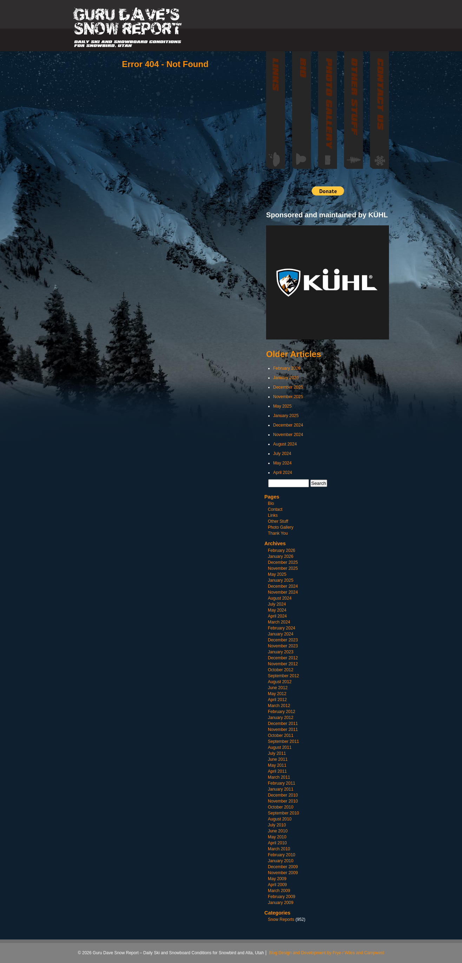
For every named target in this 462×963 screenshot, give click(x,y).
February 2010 (281, 854)
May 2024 (282, 463)
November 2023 (283, 646)
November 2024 (288, 434)
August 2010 (279, 819)
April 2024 (282, 472)
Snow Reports (281, 919)
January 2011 (280, 789)
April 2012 (277, 699)
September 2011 (283, 741)
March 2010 (279, 848)
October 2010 (280, 807)
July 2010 (277, 825)
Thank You (278, 533)
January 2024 (280, 634)
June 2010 (278, 831)
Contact (275, 509)
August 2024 (285, 444)
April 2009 (277, 884)
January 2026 (286, 377)
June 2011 (278, 759)
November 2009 (283, 872)
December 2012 (283, 657)
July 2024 (282, 453)
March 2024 (279, 622)
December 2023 (283, 640)
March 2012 (279, 705)
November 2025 (288, 396)
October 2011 (280, 735)
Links (273, 515)
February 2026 (287, 368)
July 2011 (277, 753)
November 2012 (283, 663)
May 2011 (277, 765)
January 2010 (280, 860)
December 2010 (283, 795)
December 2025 (288, 387)
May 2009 (277, 878)
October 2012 (280, 669)
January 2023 (280, 651)
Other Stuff (278, 521)
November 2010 (283, 801)
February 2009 (281, 896)
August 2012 (279, 681)
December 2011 (283, 723)
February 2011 (281, 783)
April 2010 (277, 842)
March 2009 (279, 890)
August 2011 (279, 747)
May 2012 (277, 693)
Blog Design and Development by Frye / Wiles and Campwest (326, 952)
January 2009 (280, 902)
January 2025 (286, 415)
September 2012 (283, 675)
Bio (271, 503)
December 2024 (288, 425)
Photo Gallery (280, 527)
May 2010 (277, 837)
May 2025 (282, 406)
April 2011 (277, 771)
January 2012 (280, 717)
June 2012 (278, 687)
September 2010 (283, 813)
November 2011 (283, 729)
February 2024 (281, 628)
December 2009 (283, 866)
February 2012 (281, 711)
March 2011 (279, 777)
